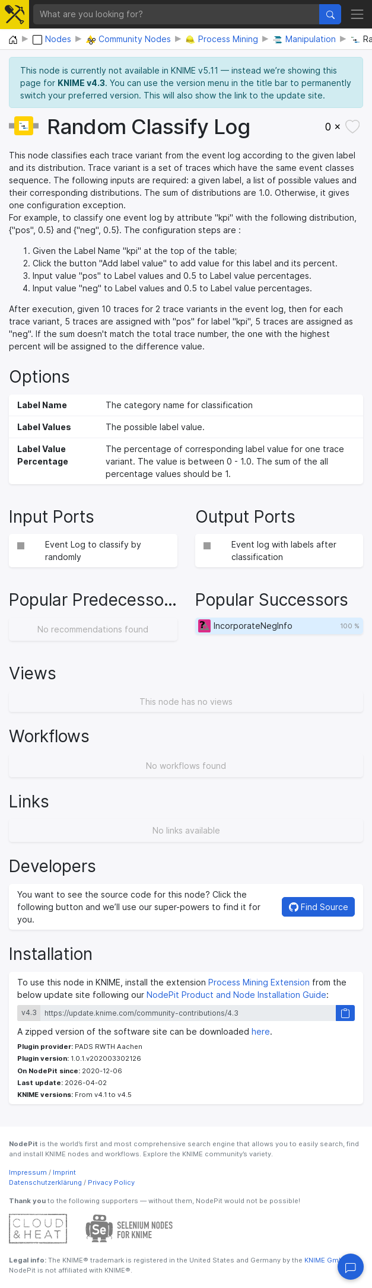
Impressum (28, 1172)
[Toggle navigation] (357, 14)
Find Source (318, 907)
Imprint (64, 1172)
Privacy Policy (111, 1182)
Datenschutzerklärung (45, 1182)
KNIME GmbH (325, 1260)
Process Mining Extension (259, 982)
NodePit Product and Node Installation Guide (236, 995)
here (261, 1031)
